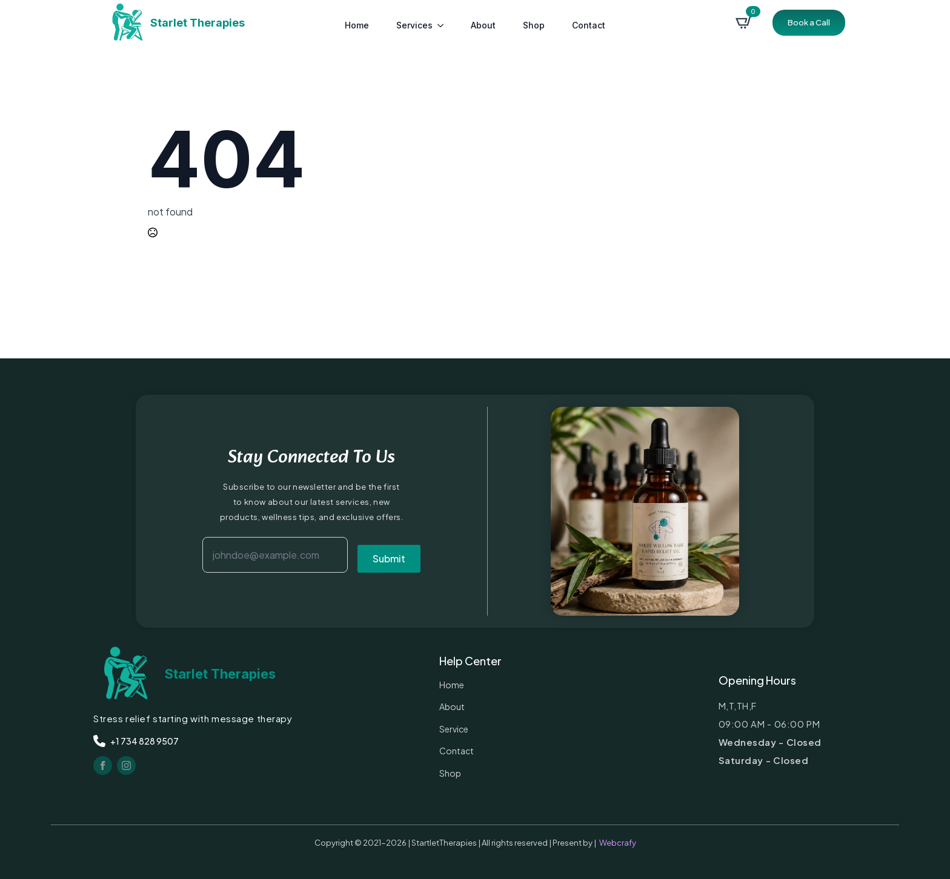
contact (588, 25)
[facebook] (102, 765)
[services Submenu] (441, 22)
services (414, 25)
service (453, 728)
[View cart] (744, 22)
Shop (534, 25)
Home (357, 25)
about (483, 25)
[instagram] (126, 765)
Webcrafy (617, 843)
